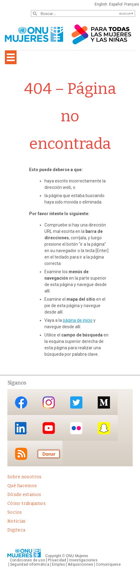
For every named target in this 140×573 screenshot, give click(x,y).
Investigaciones (83, 560)
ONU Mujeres (77, 556)
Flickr (76, 428)
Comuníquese (108, 564)
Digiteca (16, 530)
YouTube (48, 428)
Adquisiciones (80, 564)
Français (131, 4)
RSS (21, 454)
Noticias (16, 521)
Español (116, 4)
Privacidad (57, 560)
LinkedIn (21, 428)
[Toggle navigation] (11, 57)
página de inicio (78, 320)
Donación (48, 454)
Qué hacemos (22, 485)
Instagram (48, 402)
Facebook (21, 402)
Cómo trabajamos (26, 503)
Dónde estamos (24, 494)
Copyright (53, 556)
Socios (14, 512)
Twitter (76, 402)
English (101, 4)
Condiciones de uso (27, 560)
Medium (104, 402)
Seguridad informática (29, 564)
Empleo (58, 564)
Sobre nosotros (24, 476)
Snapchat (104, 428)
